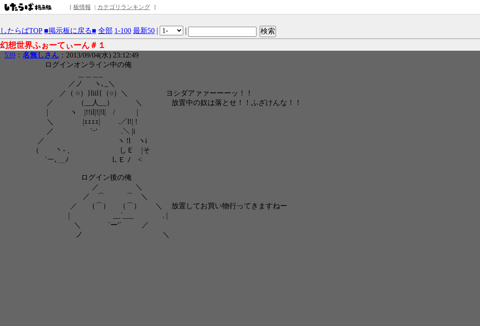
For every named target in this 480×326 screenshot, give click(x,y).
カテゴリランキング (123, 7)
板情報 (82, 7)
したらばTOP (21, 30)
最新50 (144, 30)
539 (10, 55)
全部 (105, 30)
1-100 (122, 30)
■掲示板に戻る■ (70, 30)
